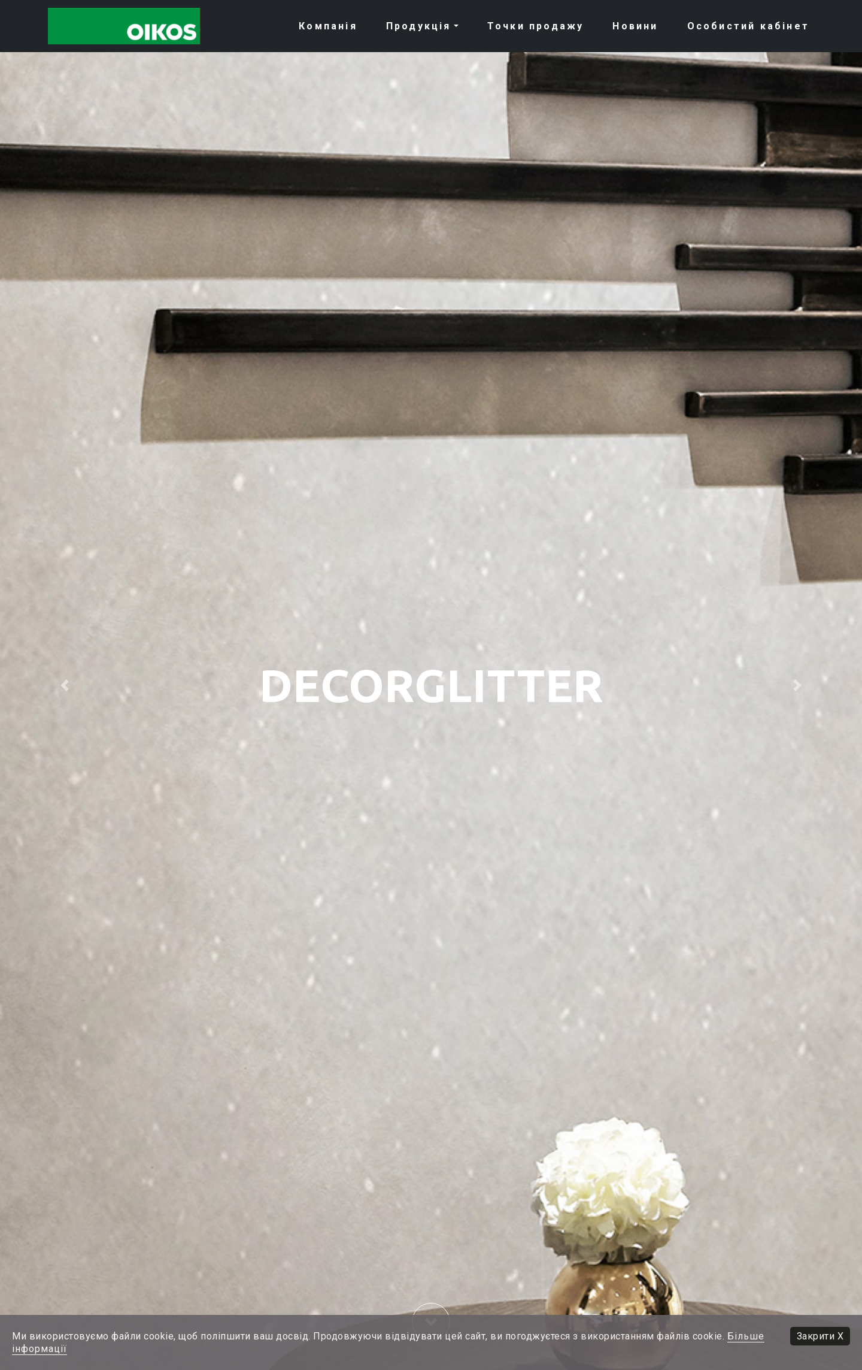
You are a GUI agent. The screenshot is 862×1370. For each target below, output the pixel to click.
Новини (635, 26)
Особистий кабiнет (748, 26)
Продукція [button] (418, 26)
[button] (64, 685)
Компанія (328, 26)
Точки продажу (535, 26)
